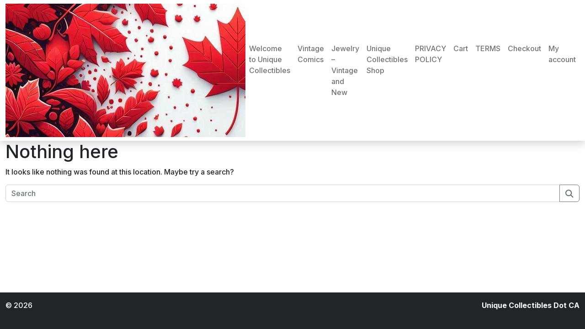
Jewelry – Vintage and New (345, 70)
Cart (460, 48)
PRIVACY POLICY (430, 54)
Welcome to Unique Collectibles (269, 59)
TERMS (487, 48)
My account (562, 54)
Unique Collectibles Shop (387, 59)
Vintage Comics (311, 54)
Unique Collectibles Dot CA (531, 305)
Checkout (524, 48)
